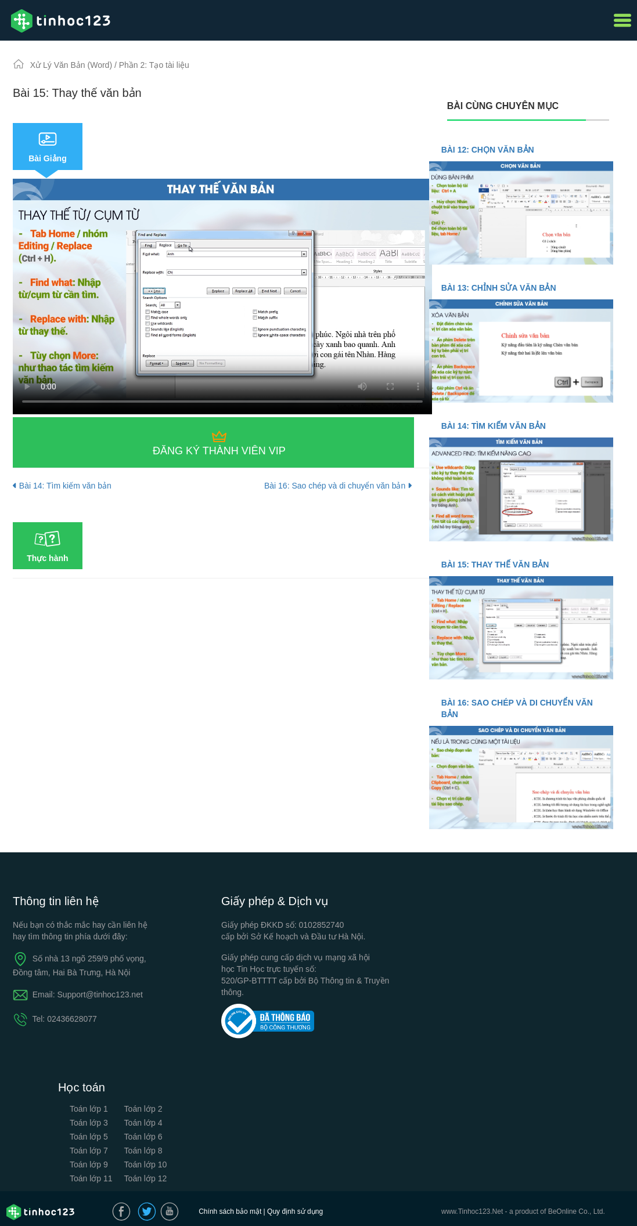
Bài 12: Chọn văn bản (487, 149)
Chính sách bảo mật (230, 1211)
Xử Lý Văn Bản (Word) (72, 65)
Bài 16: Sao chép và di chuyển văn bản (338, 485)
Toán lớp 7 (89, 1150)
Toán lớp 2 (143, 1108)
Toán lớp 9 (89, 1164)
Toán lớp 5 (89, 1136)
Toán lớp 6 (143, 1136)
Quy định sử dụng (295, 1211)
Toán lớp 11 (91, 1178)
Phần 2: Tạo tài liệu (154, 65)
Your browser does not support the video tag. (222, 296)
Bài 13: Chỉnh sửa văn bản (498, 287)
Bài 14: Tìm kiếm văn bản (62, 485)
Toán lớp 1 (89, 1108)
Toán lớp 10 (145, 1164)
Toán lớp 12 (145, 1178)
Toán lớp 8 (143, 1150)
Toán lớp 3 (89, 1122)
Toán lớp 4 (143, 1122)
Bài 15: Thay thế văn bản (495, 564)
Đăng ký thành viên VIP (219, 451)
